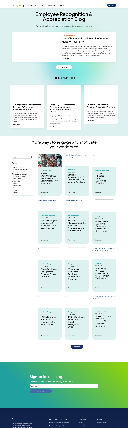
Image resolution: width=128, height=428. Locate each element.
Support (109, 2)
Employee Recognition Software (59, 426)
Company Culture (46, 170)
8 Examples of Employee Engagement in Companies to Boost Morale (102, 226)
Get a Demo (111, 5)
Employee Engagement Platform (59, 422)
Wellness (98, 263)
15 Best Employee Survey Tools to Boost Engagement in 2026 (76, 322)
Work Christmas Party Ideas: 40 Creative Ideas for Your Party (49, 179)
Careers (99, 426)
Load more (76, 347)
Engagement (72, 311)
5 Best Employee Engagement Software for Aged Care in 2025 (49, 273)
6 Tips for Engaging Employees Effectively (100, 179)
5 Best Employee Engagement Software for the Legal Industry (49, 224)
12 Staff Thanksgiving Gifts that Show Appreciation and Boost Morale (77, 225)
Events (81, 422)
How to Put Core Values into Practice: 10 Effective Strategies (103, 322)
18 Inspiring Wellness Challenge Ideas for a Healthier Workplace (103, 273)
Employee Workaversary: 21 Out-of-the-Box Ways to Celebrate (76, 178)
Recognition (72, 169)
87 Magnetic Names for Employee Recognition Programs (74, 274)
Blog (115, 2)
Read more (44, 192)
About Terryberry (102, 422)
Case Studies (83, 426)
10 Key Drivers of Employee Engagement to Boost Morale (48, 321)
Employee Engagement (102, 170)
